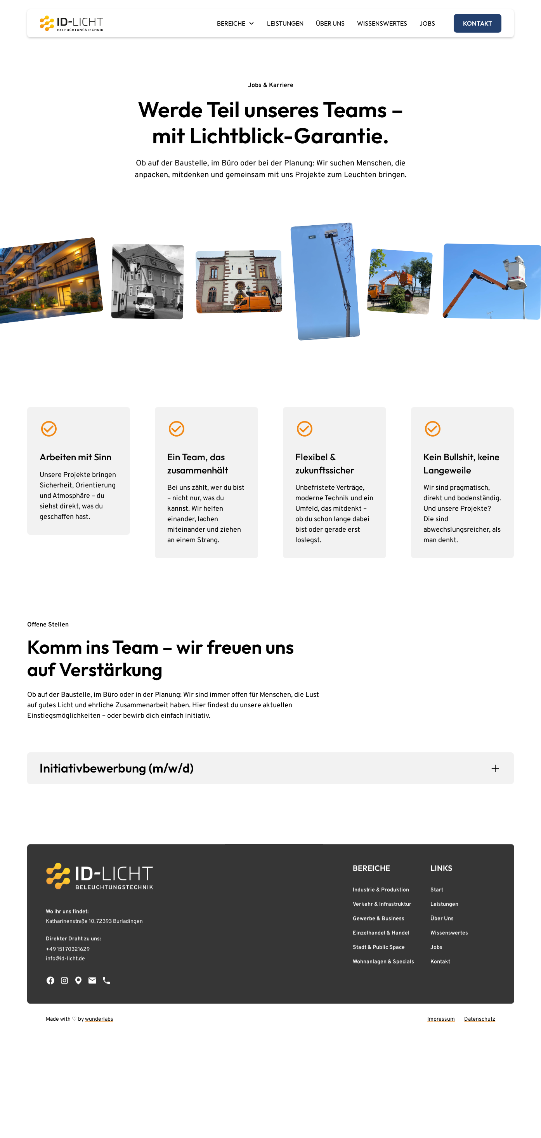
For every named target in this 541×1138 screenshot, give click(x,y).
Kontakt (440, 964)
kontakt (477, 23)
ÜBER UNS (330, 23)
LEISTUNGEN (285, 23)
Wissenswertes (449, 935)
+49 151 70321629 (68, 951)
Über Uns (442, 920)
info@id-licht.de (65, 960)
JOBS (427, 23)
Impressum (441, 1019)
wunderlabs (99, 1019)
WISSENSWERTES (382, 23)
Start (436, 892)
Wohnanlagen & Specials (383, 964)
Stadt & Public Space (379, 949)
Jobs (436, 949)
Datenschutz (479, 1019)
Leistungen (444, 906)
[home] (72, 23)
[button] (236, 23)
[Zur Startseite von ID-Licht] (99, 878)
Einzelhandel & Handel (381, 935)
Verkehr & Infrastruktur (382, 906)
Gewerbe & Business (378, 920)
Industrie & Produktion (381, 892)
